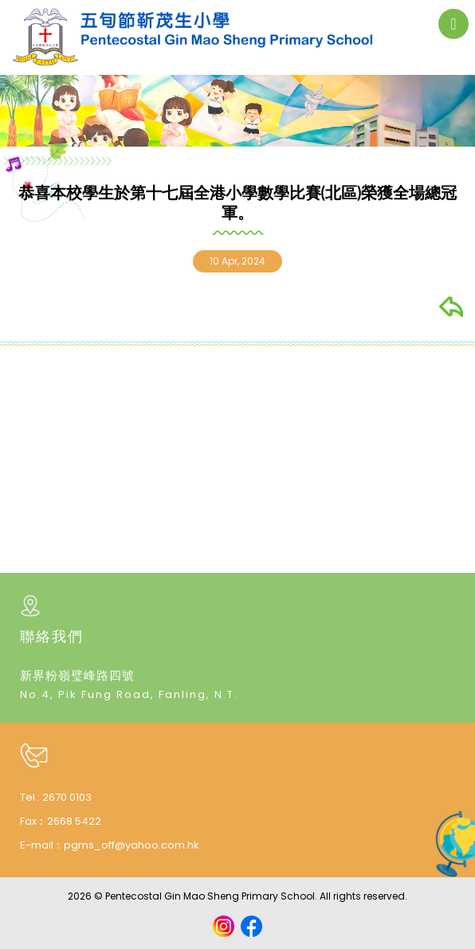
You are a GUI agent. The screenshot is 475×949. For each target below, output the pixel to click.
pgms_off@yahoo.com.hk (131, 845)
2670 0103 (67, 797)
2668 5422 (74, 821)
